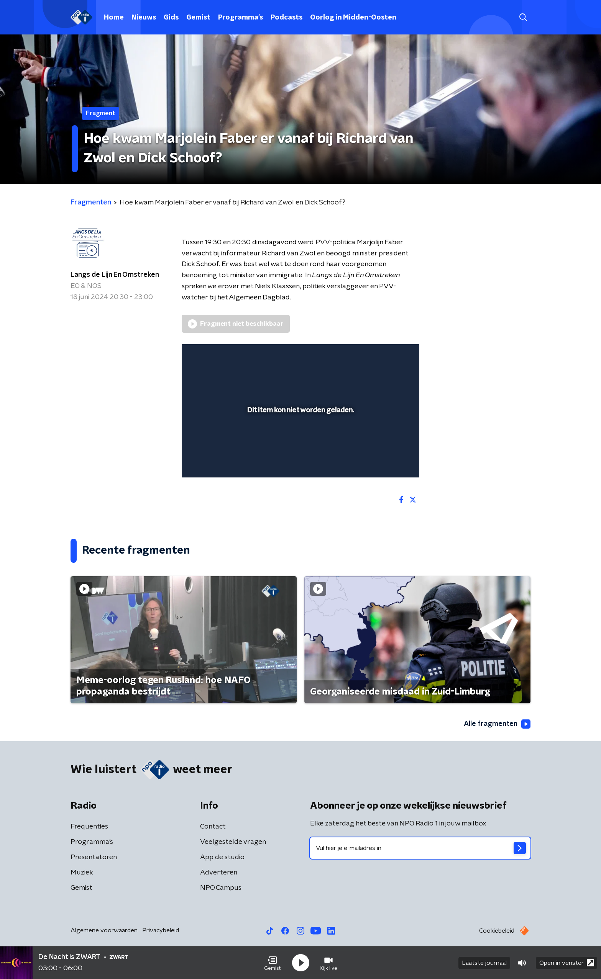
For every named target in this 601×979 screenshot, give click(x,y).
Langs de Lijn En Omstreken (115, 274)
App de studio (222, 857)
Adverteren (218, 872)
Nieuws (143, 17)
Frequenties (89, 826)
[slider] (300, 440)
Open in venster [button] (566, 962)
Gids (171, 17)
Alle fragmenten (497, 724)
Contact (213, 826)
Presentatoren (94, 857)
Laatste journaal (484, 963)
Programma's (240, 17)
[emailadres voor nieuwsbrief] (420, 848)
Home (114, 17)
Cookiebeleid (496, 931)
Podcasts (286, 17)
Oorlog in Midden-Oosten (353, 17)
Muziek (82, 872)
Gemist (198, 17)
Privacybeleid (160, 930)
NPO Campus (220, 887)
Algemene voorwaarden (104, 930)
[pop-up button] (385, 460)
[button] (272, 963)
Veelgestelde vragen (233, 841)
